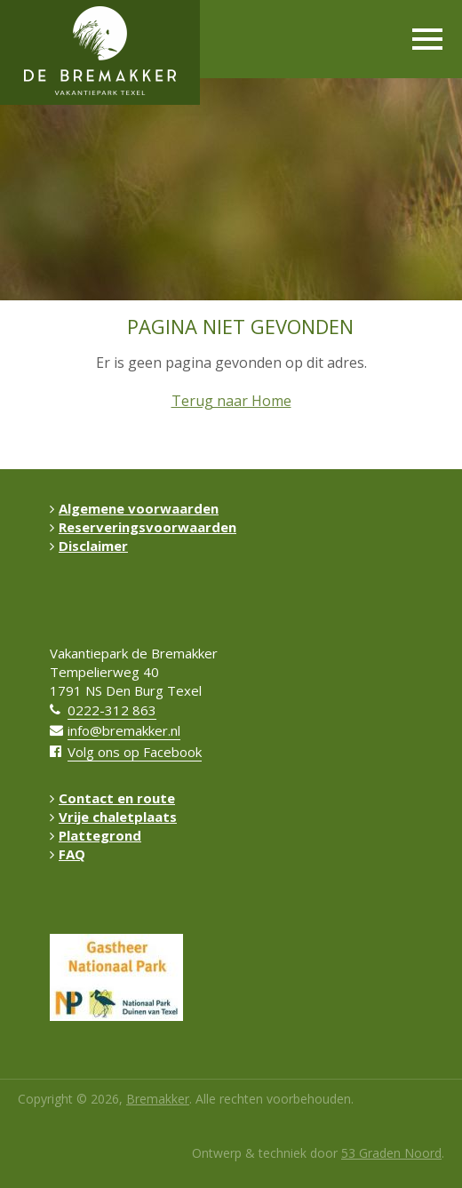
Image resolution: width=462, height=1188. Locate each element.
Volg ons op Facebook (135, 752)
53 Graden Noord (391, 1152)
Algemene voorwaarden (134, 508)
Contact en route (112, 798)
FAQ (67, 854)
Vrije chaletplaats (113, 816)
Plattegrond (95, 835)
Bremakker (157, 1098)
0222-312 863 (112, 710)
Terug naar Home (231, 401)
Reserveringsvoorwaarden (143, 527)
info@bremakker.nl (124, 730)
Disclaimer (89, 545)
